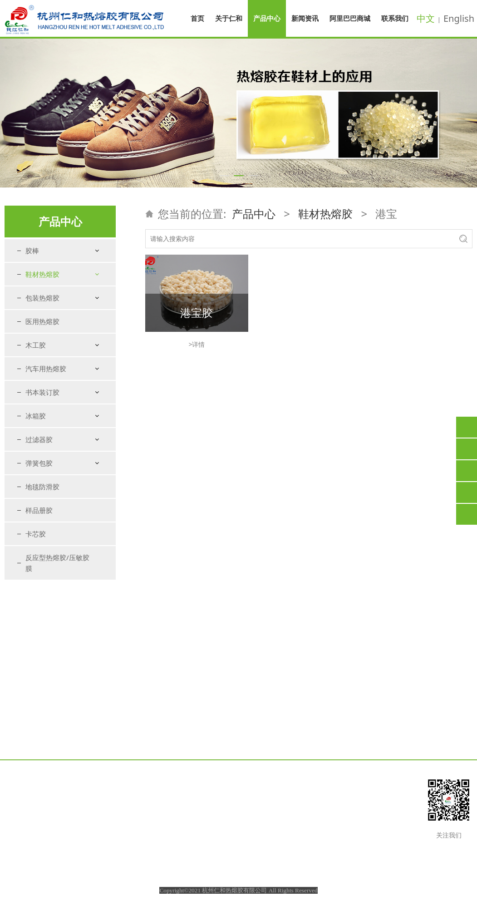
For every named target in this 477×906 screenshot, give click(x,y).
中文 (426, 18)
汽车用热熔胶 (45, 533)
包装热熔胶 (42, 462)
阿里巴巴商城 (349, 18)
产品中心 (266, 18)
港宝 (40, 296)
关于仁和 (228, 18)
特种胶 (43, 440)
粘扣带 (43, 392)
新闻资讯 (305, 18)
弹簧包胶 (39, 627)
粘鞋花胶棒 (49, 424)
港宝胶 (196, 312)
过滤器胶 (39, 604)
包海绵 (43, 328)
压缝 (40, 376)
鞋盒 (40, 408)
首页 (197, 18)
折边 (40, 360)
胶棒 (32, 250)
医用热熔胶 (42, 486)
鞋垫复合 (46, 344)
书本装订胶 (42, 556)
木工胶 (35, 509)
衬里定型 (46, 312)
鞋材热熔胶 (42, 274)
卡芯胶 (35, 698)
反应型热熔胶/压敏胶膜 (57, 728)
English (458, 18)
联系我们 (394, 18)
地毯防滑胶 (42, 651)
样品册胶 (39, 675)
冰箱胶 (35, 580)
